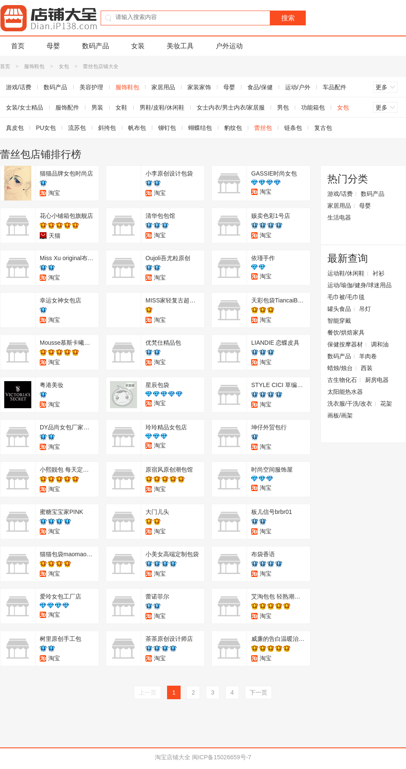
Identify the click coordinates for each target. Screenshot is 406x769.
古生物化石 (342, 379)
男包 (283, 107)
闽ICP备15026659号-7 (221, 757)
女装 (138, 45)
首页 (18, 45)
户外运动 (229, 45)
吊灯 (365, 308)
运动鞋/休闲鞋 (346, 273)
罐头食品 (339, 308)
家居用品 (163, 87)
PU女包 (46, 127)
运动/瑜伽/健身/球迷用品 (359, 285)
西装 (367, 368)
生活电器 (339, 217)
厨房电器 (377, 379)
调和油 (380, 344)
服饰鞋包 (34, 66)
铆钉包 (167, 127)
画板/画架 (340, 415)
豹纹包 (233, 127)
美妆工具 (180, 45)
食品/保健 (260, 87)
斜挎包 (107, 127)
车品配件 (334, 87)
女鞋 (121, 107)
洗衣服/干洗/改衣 (349, 403)
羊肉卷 (368, 356)
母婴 (53, 45)
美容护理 (91, 87)
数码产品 (95, 45)
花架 (386, 403)
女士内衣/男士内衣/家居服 (231, 107)
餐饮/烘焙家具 (346, 332)
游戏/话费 (340, 193)
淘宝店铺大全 (172, 757)
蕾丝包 (263, 127)
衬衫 (378, 273)
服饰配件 (67, 107)
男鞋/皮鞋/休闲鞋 (162, 107)
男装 (97, 107)
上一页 (147, 692)
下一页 (258, 692)
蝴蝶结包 (200, 127)
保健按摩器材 (345, 344)
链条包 (293, 127)
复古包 (323, 127)
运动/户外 (297, 87)
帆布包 (137, 127)
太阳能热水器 (345, 391)
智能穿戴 (339, 320)
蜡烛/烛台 (340, 368)
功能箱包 (313, 107)
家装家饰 (199, 87)
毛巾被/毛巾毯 (346, 297)
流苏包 (77, 127)
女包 (64, 66)
